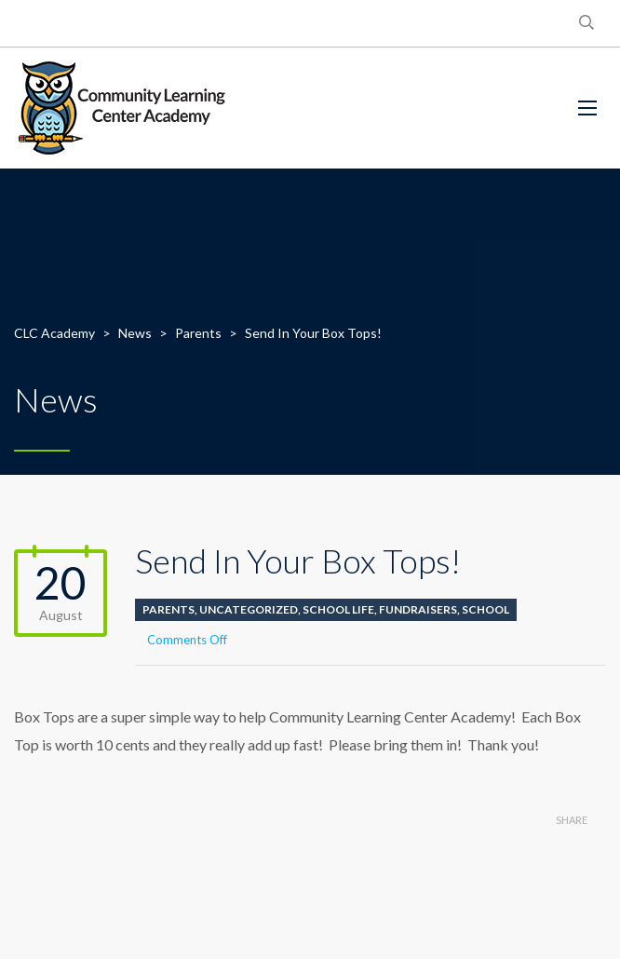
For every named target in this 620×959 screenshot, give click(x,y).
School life (338, 609)
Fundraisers (418, 609)
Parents (168, 609)
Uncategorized (248, 609)
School (485, 609)
